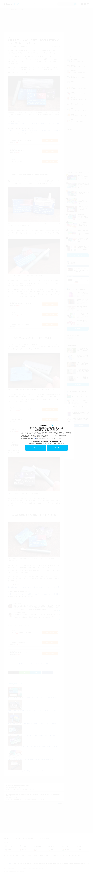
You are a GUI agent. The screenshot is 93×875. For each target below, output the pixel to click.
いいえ (57, 448)
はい (35, 448)
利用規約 (34, 438)
